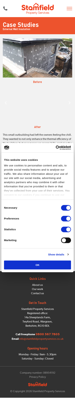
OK (38, 264)
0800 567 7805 (5, 8)
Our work (37, 289)
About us (37, 285)
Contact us (37, 293)
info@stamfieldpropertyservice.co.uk (41, 338)
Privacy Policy (37, 377)
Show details (56, 254)
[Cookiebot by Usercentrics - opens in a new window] (55, 147)
